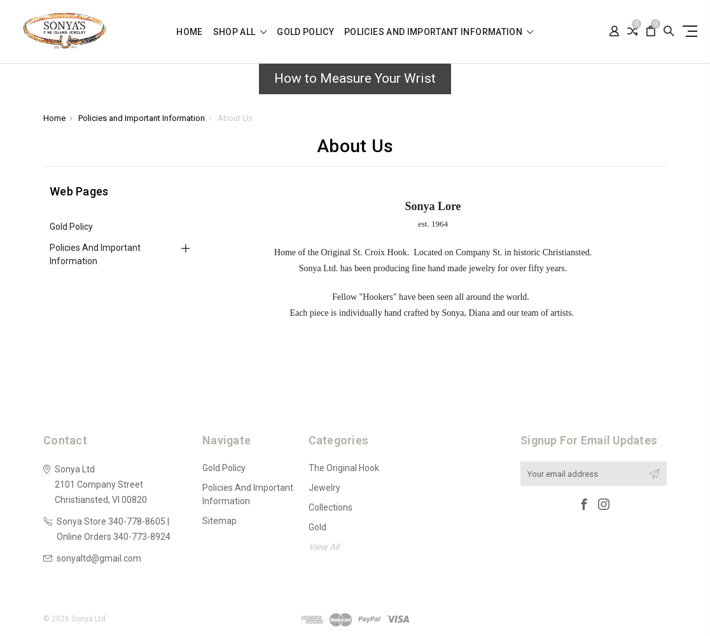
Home (189, 32)
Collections (330, 507)
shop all (240, 32)
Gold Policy (305, 32)
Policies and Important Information (439, 32)
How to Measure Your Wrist (355, 78)
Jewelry (324, 488)
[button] (355, 82)
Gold (317, 527)
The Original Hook (344, 468)
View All (324, 547)
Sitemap (219, 521)
